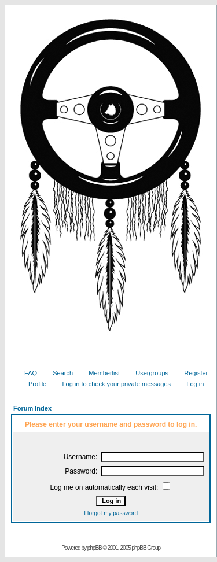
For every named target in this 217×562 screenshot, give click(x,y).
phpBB (94, 548)
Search (58, 372)
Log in (191, 383)
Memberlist (100, 372)
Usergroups (147, 372)
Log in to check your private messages (112, 383)
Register (191, 372)
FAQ (26, 372)
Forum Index (32, 408)
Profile (33, 383)
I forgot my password (111, 513)
